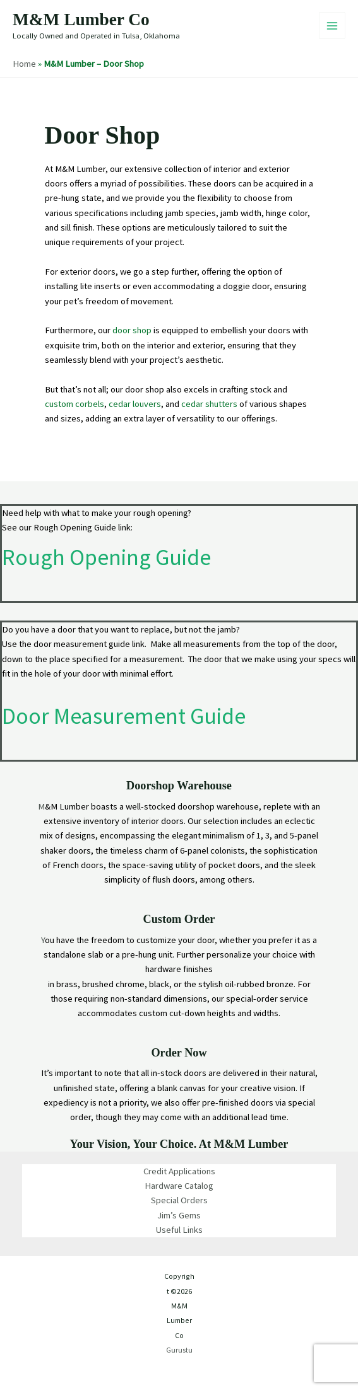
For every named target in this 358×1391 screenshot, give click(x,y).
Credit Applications (179, 1171)
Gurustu (179, 1349)
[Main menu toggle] (332, 25)
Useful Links (179, 1229)
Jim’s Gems (179, 1215)
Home (24, 63)
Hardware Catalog (179, 1185)
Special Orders (179, 1200)
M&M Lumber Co (81, 19)
